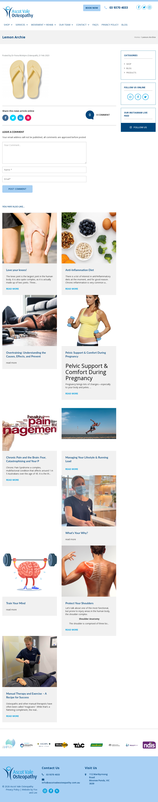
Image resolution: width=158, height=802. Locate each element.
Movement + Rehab (43, 24)
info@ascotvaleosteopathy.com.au (61, 781)
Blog (124, 24)
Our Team (66, 24)
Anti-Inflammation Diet (79, 270)
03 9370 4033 (51, 774)
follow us (138, 127)
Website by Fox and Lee (29, 791)
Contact (82, 24)
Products (131, 72)
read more (12, 288)
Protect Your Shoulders (79, 603)
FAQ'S (95, 24)
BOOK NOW (92, 7)
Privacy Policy (110, 24)
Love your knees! (16, 270)
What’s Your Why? (76, 533)
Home (137, 37)
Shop (8, 24)
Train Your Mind (15, 603)
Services (22, 24)
